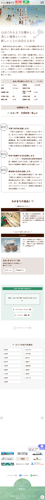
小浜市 (6, 374)
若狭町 (6, 382)
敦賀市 (27, 370)
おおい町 (28, 378)
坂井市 (6, 354)
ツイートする (12, 475)
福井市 (6, 350)
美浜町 (27, 374)
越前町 (6, 370)
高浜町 (6, 378)
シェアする (23, 475)
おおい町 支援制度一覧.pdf (23, 112)
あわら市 (28, 350)
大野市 (6, 358)
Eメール (8, 270)
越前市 (27, 362)
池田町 (6, 366)
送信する (34, 475)
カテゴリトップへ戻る (24, 328)
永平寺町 (28, 354)
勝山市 (27, 358)
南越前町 (28, 366)
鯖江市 (6, 362)
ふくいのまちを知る (24, 344)
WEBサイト (20, 270)
